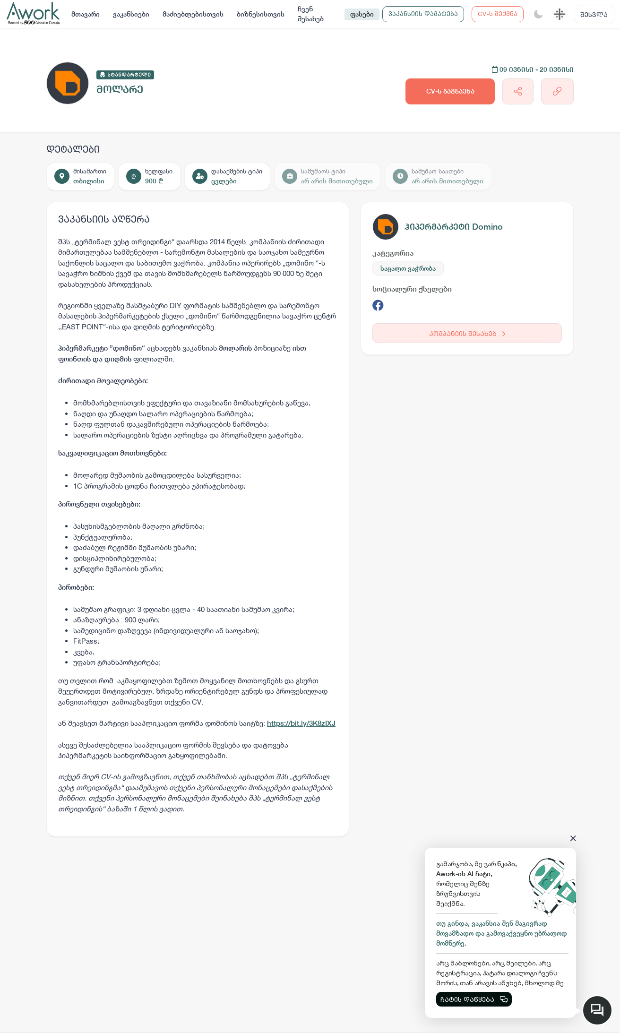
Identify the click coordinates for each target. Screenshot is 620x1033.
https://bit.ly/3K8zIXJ (301, 723)
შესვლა (594, 14)
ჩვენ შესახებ (311, 14)
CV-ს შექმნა (497, 13)
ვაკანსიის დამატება (423, 13)
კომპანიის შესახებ (467, 333)
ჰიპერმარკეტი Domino (454, 227)
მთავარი (85, 14)
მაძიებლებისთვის (193, 14)
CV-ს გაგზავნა (450, 91)
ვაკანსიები (131, 14)
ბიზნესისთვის (260, 14)
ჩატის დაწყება (474, 999)
